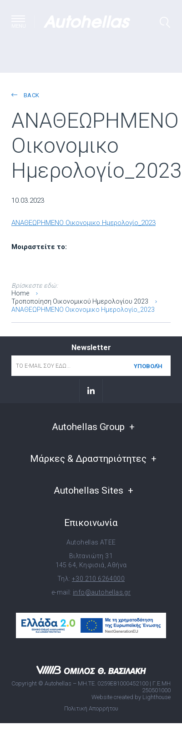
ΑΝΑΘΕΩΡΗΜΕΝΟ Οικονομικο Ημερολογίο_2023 (83, 223)
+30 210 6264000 (98, 578)
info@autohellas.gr (102, 592)
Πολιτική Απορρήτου (91, 708)
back (25, 95)
